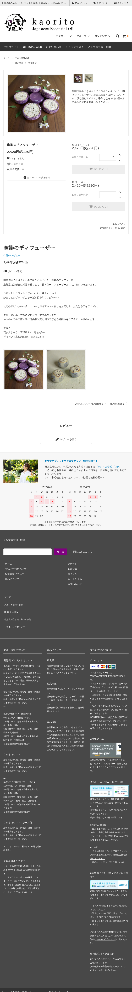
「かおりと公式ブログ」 (108, 465)
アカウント (80, 2)
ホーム (6, 58)
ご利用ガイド (11, 47)
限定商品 (19, 63)
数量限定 (32, 63)
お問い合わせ (54, 47)
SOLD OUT (98, 169)
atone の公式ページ (105, 926)
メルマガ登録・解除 (99, 47)
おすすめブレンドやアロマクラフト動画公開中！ (71, 459)
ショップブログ (75, 47)
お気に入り (15, 164)
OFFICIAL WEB (32, 47)
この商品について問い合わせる (90, 403)
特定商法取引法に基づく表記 (19, 609)
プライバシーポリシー (15, 614)
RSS (5, 604)
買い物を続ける (119, 403)
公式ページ (106, 849)
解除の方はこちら (82, 550)
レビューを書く (66, 438)
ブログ (7, 594)
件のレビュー (11, 255)
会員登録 (121, 2)
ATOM (13, 604)
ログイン (100, 2)
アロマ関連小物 (22, 58)
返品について (119, 224)
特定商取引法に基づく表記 (112, 228)
